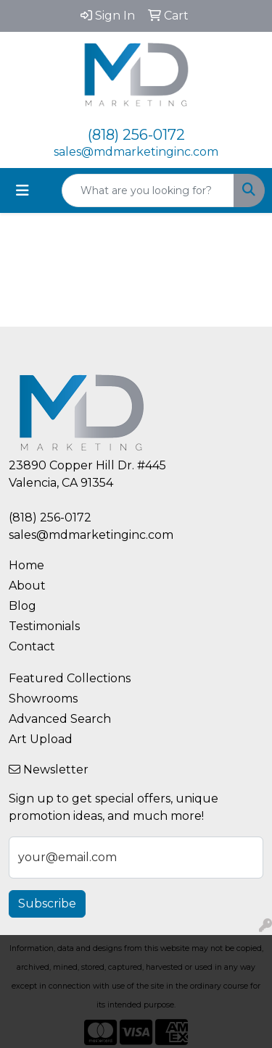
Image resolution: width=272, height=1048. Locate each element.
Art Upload (41, 739)
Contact (32, 646)
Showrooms (43, 698)
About (27, 585)
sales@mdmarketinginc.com (136, 152)
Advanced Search (60, 719)
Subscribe (47, 903)
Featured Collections (70, 678)
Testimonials (44, 626)
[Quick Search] (148, 190)
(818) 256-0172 (136, 134)
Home (26, 565)
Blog (22, 606)
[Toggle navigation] (22, 190)
